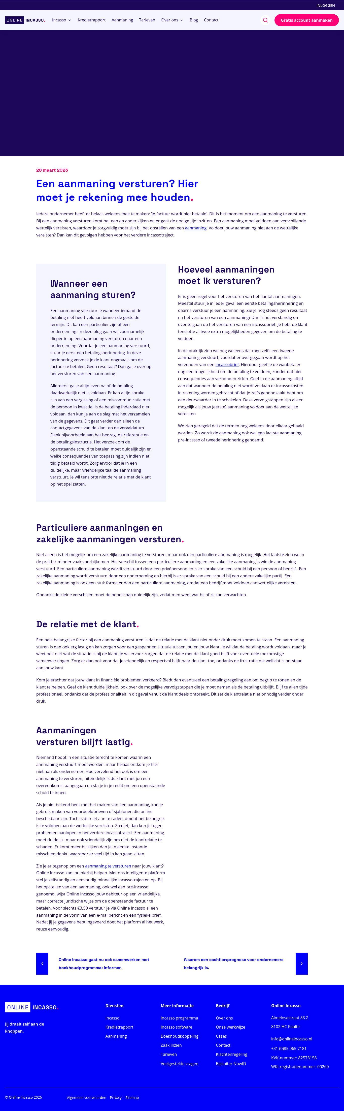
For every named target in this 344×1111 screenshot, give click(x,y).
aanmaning (196, 228)
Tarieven (169, 1054)
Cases (221, 1036)
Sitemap (132, 1097)
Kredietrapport (119, 1027)
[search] (265, 20)
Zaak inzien (171, 1045)
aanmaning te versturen (108, 866)
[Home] (25, 20)
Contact (223, 1045)
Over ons (224, 1018)
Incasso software (176, 1027)
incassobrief (227, 364)
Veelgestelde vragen (179, 1063)
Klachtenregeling (231, 1054)
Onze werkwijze (230, 1027)
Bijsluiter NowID (231, 1063)
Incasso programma (179, 1018)
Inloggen (326, 5)
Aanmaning (116, 1036)
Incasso (113, 1018)
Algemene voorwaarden (86, 1097)
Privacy (116, 1097)
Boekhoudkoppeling (179, 1036)
